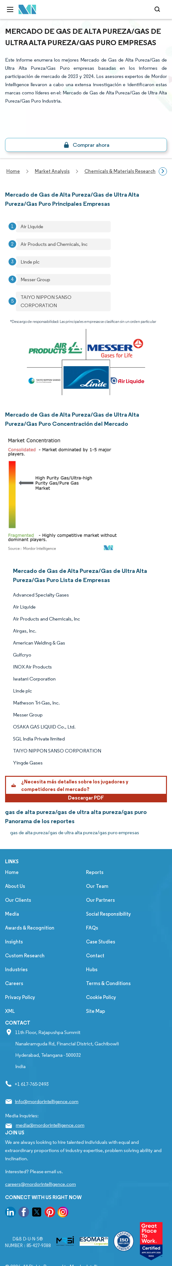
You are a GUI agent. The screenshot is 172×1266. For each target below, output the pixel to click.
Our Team (97, 886)
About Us (15, 886)
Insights (14, 942)
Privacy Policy (20, 997)
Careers (14, 983)
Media (12, 914)
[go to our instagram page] (63, 1213)
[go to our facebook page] (23, 1213)
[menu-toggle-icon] (10, 9)
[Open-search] (158, 9)
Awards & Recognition (29, 928)
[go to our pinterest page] (50, 1213)
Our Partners (100, 900)
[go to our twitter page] (36, 1213)
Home (12, 872)
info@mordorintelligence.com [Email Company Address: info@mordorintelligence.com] (46, 1101)
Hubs (91, 969)
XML (10, 1011)
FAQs (92, 928)
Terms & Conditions (108, 983)
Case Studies (100, 942)
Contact (95, 956)
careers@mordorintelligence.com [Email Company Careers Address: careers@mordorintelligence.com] (40, 1184)
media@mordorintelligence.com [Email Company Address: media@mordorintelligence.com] (50, 1125)
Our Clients (18, 900)
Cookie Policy (101, 997)
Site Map (95, 1011)
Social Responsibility (108, 914)
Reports (94, 872)
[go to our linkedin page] (10, 1213)
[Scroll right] (163, 171)
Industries (16, 969)
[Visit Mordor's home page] (27, 9)
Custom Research (25, 956)
